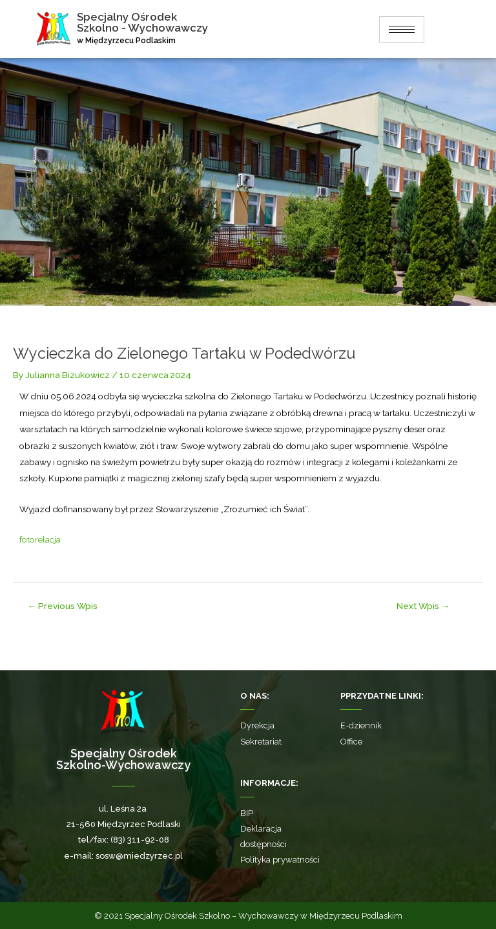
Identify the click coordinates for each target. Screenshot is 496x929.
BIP (246, 813)
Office (351, 741)
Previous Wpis (63, 606)
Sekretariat (261, 741)
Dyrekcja (257, 725)
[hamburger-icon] (401, 29)
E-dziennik (361, 725)
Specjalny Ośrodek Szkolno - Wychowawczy (144, 22)
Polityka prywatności (280, 859)
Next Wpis (423, 606)
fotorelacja (40, 539)
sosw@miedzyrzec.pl (139, 856)
